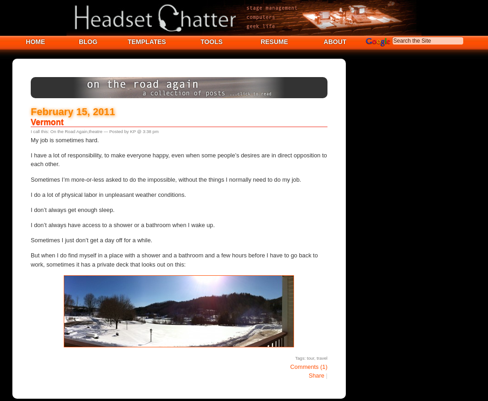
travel (321, 358)
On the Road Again (69, 131)
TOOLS (211, 41)
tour (310, 358)
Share (316, 375)
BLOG (88, 41)
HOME (35, 41)
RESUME (274, 41)
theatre (95, 131)
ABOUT (335, 41)
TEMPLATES (147, 41)
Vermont (47, 122)
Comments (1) (308, 366)
